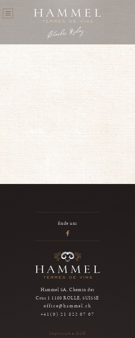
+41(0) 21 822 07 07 (68, 314)
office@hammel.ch (67, 306)
